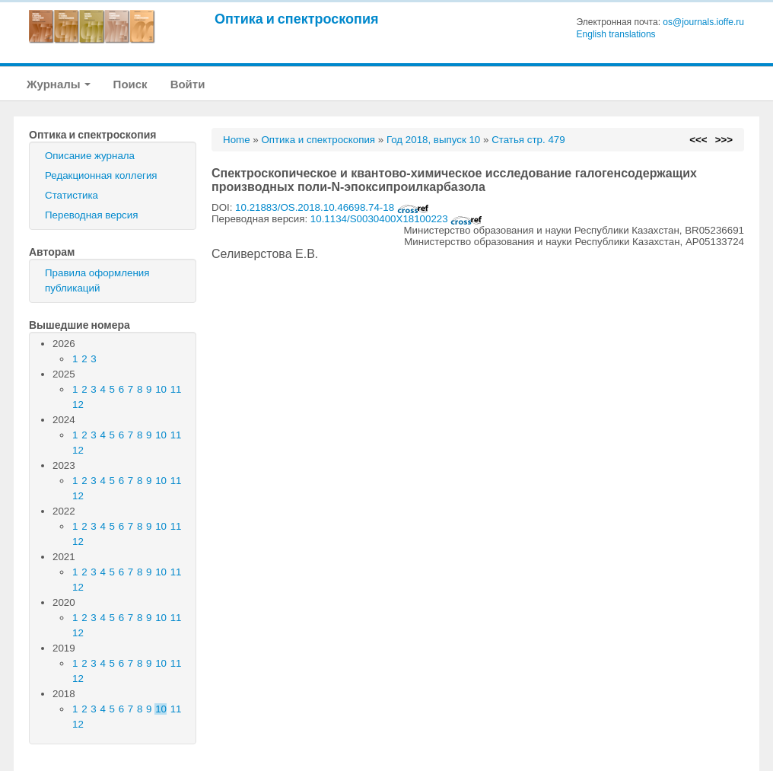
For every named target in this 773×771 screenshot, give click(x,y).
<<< (698, 139)
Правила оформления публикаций (97, 280)
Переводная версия (91, 215)
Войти (187, 84)
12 (78, 404)
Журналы (59, 84)
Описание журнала (90, 155)
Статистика (71, 195)
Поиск (130, 84)
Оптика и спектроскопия (297, 18)
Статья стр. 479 (528, 139)
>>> (724, 139)
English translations (616, 34)
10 (161, 389)
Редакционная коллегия (101, 175)
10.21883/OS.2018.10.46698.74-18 (332, 207)
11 (176, 389)
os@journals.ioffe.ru (703, 22)
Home (236, 139)
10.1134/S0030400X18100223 (396, 219)
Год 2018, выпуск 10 (433, 139)
